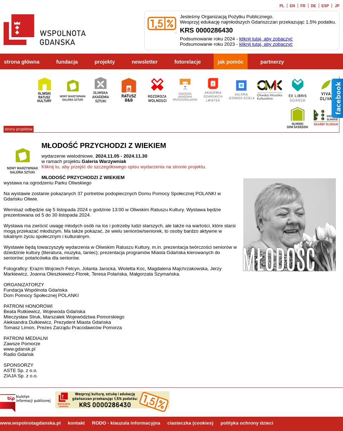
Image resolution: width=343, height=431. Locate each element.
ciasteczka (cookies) (190, 423)
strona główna (21, 62)
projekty (105, 62)
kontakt (76, 423)
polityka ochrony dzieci (246, 423)
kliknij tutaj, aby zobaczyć (266, 38)
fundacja (67, 62)
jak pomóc (231, 62)
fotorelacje (187, 62)
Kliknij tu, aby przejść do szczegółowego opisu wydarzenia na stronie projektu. (124, 166)
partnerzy (272, 62)
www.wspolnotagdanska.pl (30, 423)
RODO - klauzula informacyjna (126, 423)
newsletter (145, 62)
